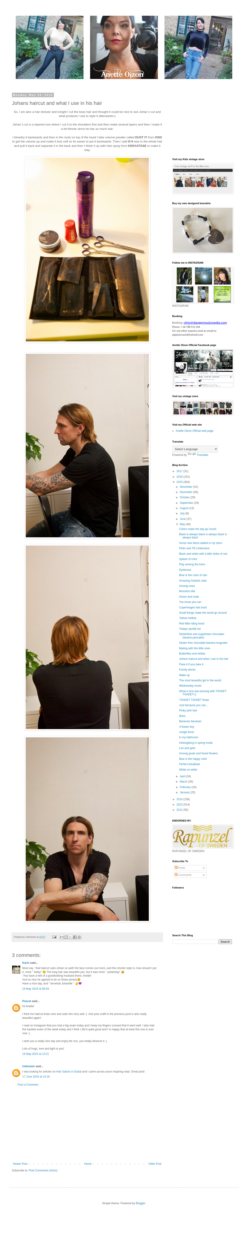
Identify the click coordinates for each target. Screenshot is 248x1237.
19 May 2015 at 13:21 (35, 1054)
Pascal (26, 1001)
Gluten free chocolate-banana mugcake (203, 642)
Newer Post (20, 1163)
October (185, 497)
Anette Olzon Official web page (195, 430)
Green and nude (189, 596)
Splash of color (188, 559)
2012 (180, 809)
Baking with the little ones (194, 648)
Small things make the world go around (203, 612)
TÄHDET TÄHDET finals (194, 700)
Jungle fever (186, 732)
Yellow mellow (187, 618)
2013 (180, 804)
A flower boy (186, 726)
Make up (184, 675)
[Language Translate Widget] (195, 449)
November (186, 492)
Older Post (154, 1163)
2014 (180, 799)
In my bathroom (188, 737)
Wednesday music (190, 685)
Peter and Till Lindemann (194, 548)
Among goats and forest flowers (198, 753)
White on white (188, 769)
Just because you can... (193, 705)
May (183, 524)
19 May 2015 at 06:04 (35, 988)
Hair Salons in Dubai (68, 1071)
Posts (180, 867)
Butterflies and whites (192, 653)
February (186, 787)
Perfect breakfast (189, 764)
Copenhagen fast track (193, 607)
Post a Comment (28, 1084)
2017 (180, 471)
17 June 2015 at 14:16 (36, 1076)
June (183, 519)
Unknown (28, 1066)
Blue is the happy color (193, 759)
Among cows (187, 586)
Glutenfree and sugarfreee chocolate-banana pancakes (202, 635)
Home (88, 1163)
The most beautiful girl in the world (200, 680)
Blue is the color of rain (193, 575)
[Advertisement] (87, 1124)
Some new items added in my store (200, 543)
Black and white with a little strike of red (203, 553)
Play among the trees (192, 564)
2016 (180, 476)
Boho (182, 716)
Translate (198, 455)
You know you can (190, 602)
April (183, 776)
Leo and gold (187, 748)
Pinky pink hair (188, 710)
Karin (25, 962)
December (186, 486)
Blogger (140, 1203)
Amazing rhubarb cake (193, 580)
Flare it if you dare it (191, 664)
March (184, 781)
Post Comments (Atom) (43, 1170)
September (187, 502)
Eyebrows (185, 569)
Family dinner (187, 669)
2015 (180, 482)
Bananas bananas (190, 721)
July (183, 513)
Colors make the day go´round (197, 529)
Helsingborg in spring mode (196, 742)
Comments (183, 875)
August (184, 508)
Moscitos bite (187, 591)
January (185, 792)
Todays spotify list (190, 628)
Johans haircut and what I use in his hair (203, 658)
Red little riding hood (191, 623)
